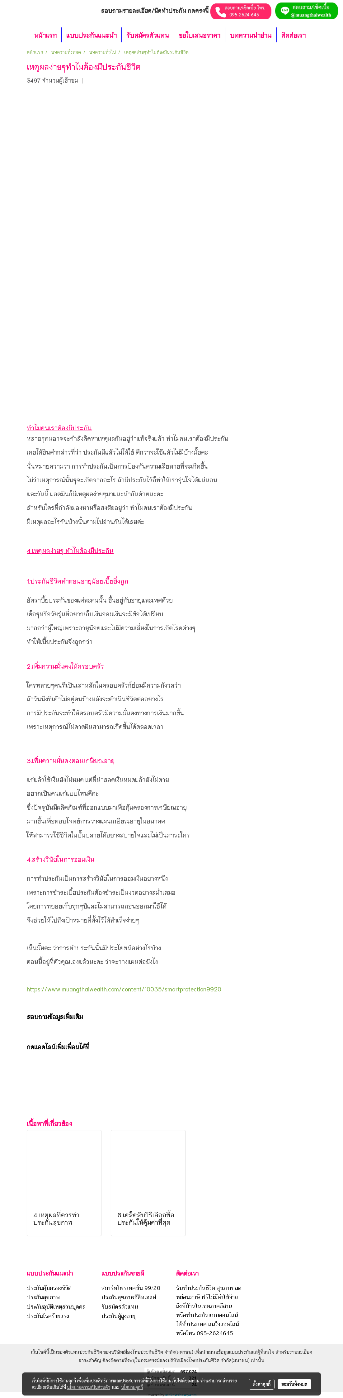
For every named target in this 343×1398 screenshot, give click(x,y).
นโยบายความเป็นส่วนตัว (88, 1387)
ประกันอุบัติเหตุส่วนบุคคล (56, 1307)
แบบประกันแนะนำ (91, 35)
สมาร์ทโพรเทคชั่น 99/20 (130, 1288)
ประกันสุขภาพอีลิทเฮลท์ (128, 1297)
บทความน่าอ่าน (251, 35)
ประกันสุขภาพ (43, 1297)
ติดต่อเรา (293, 35)
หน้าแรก (45, 35)
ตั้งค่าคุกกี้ (261, 1384)
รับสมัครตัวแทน (147, 35)
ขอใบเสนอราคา (199, 35)
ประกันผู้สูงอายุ (118, 1316)
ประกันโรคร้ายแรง (48, 1316)
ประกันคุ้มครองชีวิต (49, 1288)
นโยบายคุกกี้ (132, 1387)
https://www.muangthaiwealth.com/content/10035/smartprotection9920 (124, 989)
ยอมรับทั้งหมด (294, 1384)
